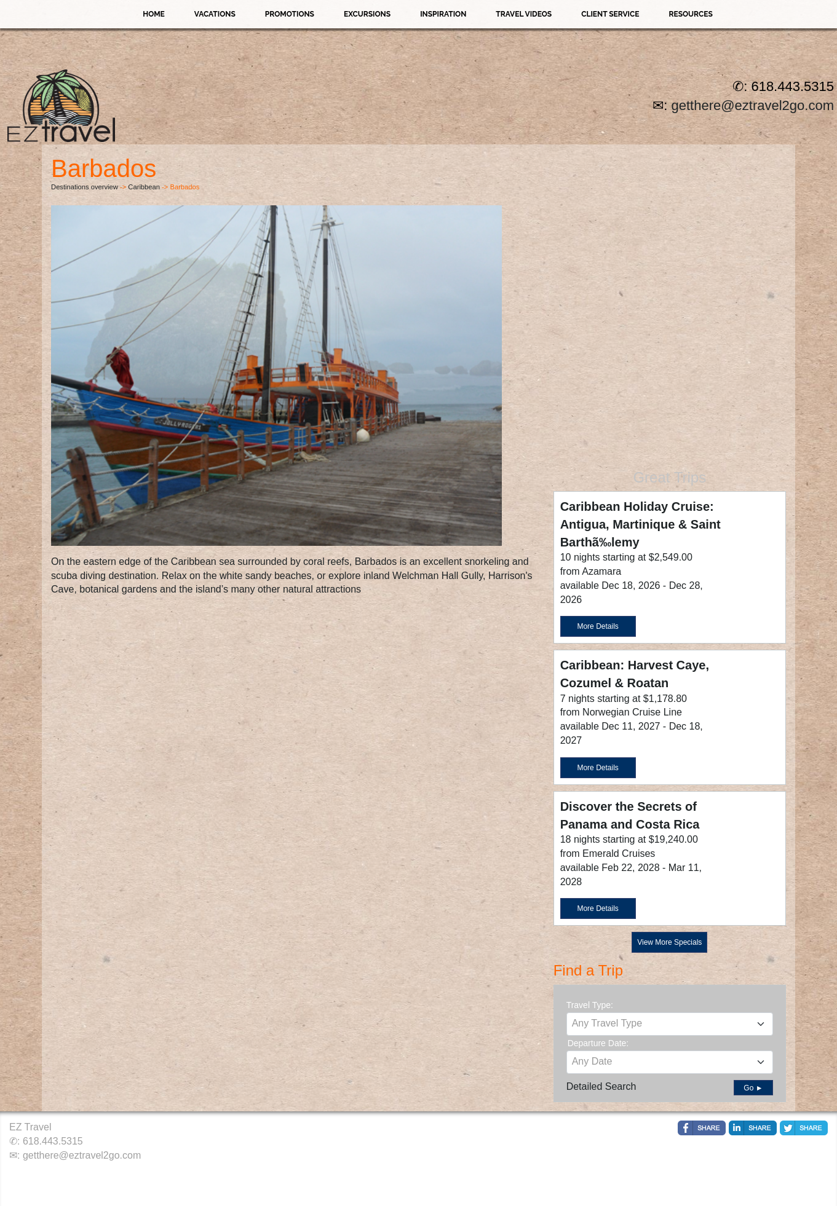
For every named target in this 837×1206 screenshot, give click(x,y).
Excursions (367, 14)
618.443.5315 (53, 1141)
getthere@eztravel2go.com (753, 105)
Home (154, 14)
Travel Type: (589, 1005)
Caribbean (144, 187)
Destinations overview (84, 187)
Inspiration (443, 14)
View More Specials (669, 942)
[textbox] (669, 1023)
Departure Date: (598, 1043)
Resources (690, 14)
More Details (597, 626)
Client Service (610, 14)
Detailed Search (601, 1086)
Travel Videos (524, 14)
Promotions (289, 14)
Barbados (376, 561)
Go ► (753, 1088)
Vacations (215, 14)
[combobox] (669, 1024)
